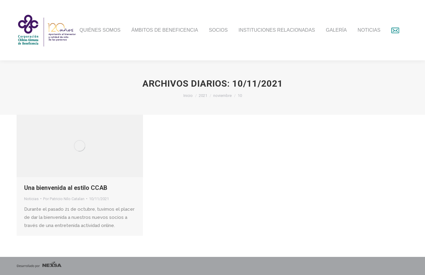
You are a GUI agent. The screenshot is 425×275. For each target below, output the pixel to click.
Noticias (31, 199)
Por (63, 199)
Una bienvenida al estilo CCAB (65, 187)
